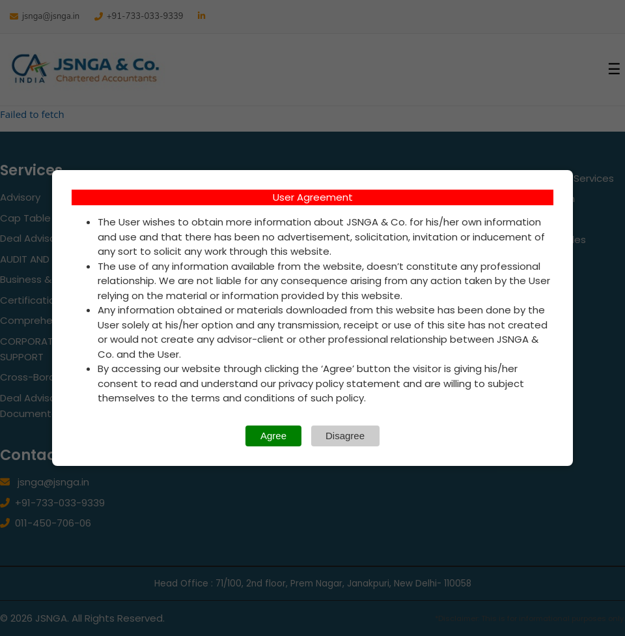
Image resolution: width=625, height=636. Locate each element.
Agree (273, 435)
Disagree (345, 435)
